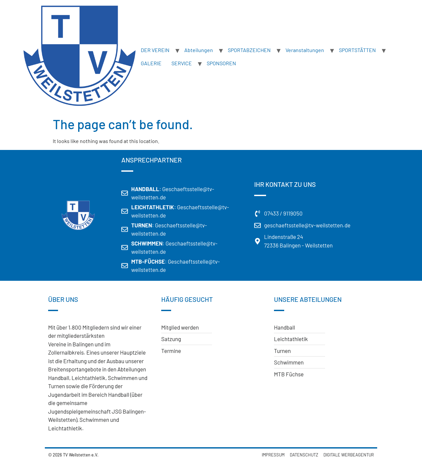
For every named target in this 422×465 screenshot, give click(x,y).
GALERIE (151, 63)
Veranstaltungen (305, 50)
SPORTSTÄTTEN (357, 50)
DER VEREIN (155, 50)
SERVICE (181, 63)
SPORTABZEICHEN (249, 50)
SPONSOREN (221, 63)
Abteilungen (198, 50)
